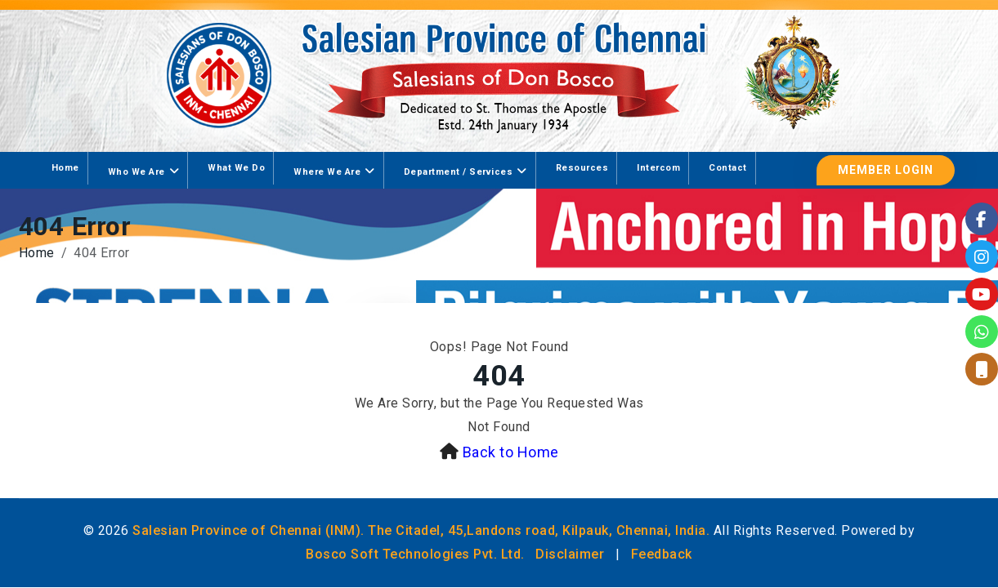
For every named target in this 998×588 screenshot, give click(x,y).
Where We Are (326, 172)
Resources (582, 168)
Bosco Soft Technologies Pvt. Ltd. (415, 554)
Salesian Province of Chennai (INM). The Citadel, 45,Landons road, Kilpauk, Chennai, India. (420, 530)
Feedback (661, 554)
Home (65, 168)
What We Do (236, 168)
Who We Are (136, 172)
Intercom (658, 168)
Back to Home (511, 452)
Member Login (885, 169)
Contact (728, 168)
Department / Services (458, 172)
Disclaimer (569, 554)
